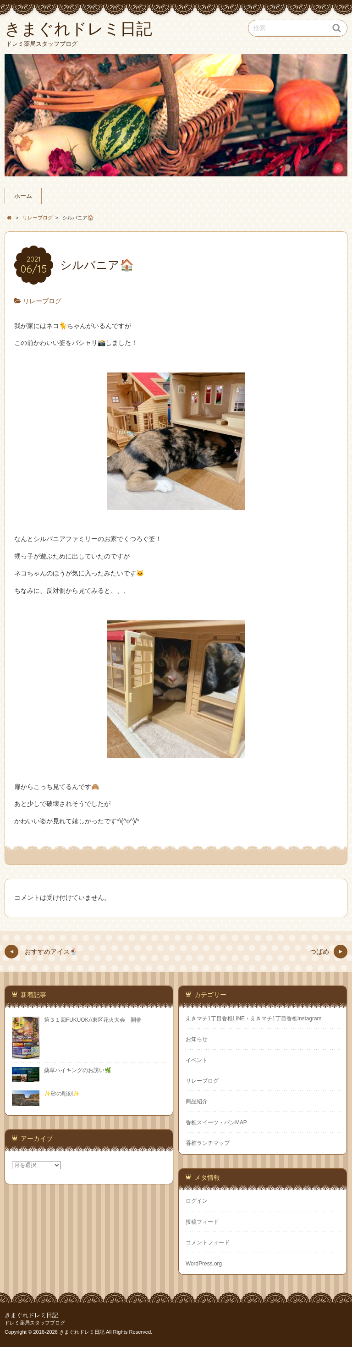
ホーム (23, 196)
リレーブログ (42, 301)
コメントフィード (208, 1242)
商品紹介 (197, 1101)
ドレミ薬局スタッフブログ (35, 1322)
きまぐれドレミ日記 (31, 1315)
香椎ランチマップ (208, 1143)
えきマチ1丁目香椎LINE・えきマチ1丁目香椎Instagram (254, 1018)
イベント (197, 1060)
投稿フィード (202, 1222)
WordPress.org (204, 1263)
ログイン (197, 1201)
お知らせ (197, 1039)
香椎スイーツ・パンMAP (216, 1122)
